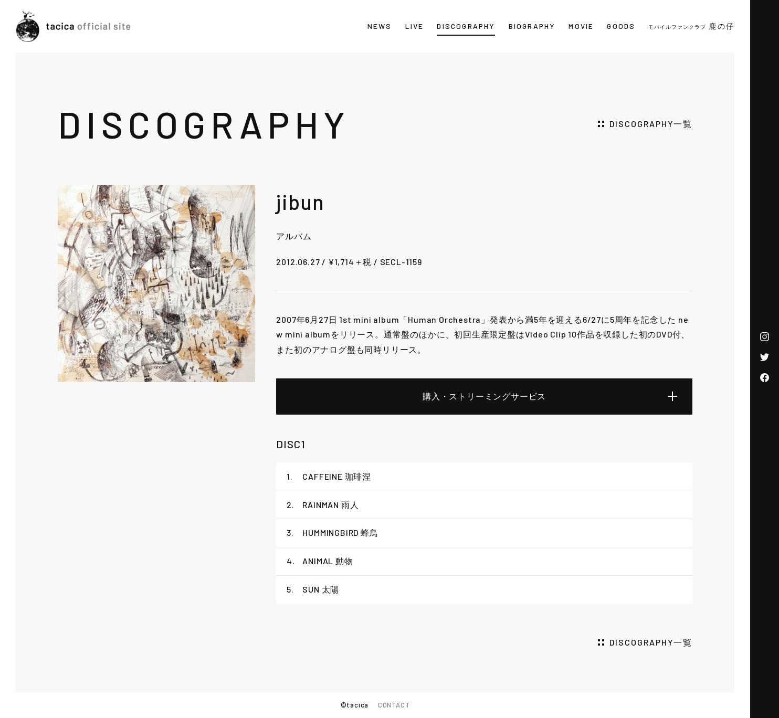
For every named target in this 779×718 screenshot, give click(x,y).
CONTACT (394, 705)
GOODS (621, 26)
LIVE (414, 26)
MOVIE (581, 26)
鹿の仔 (691, 26)
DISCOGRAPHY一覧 (650, 124)
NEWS (379, 26)
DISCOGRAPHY (466, 26)
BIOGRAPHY (532, 26)
